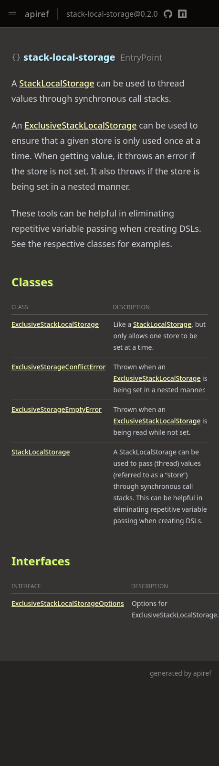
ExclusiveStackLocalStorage (80, 125)
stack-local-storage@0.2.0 (111, 14)
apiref (37, 14)
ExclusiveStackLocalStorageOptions (67, 603)
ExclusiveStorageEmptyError (56, 409)
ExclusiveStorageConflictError (58, 366)
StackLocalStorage (56, 83)
